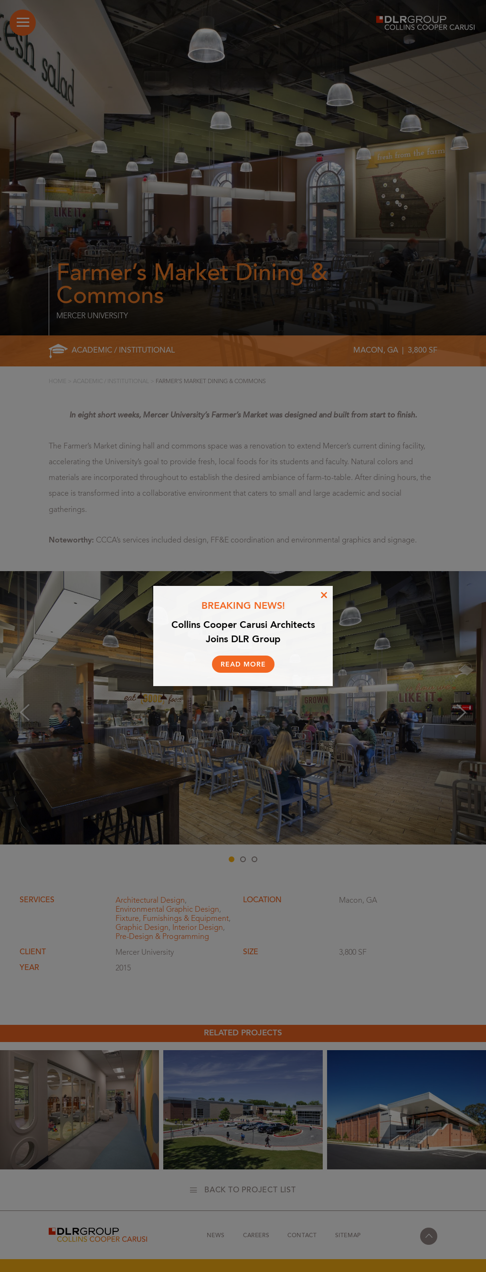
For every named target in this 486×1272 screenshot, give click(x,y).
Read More (243, 664)
